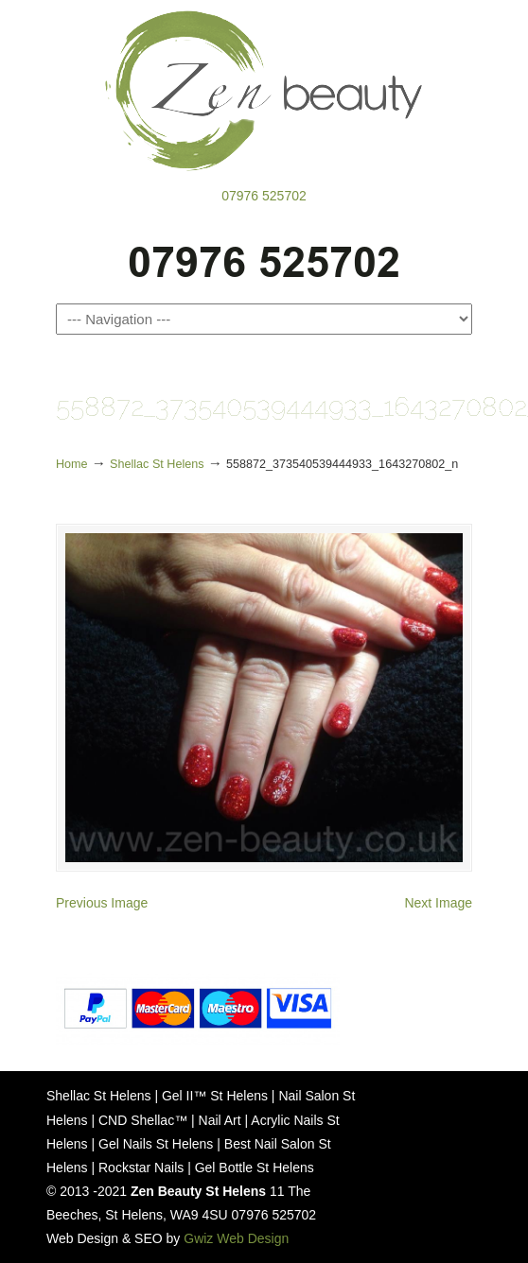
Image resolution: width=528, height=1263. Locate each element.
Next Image (438, 902)
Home (72, 464)
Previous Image (102, 902)
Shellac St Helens (156, 464)
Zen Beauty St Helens (264, 91)
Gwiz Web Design (236, 1238)
